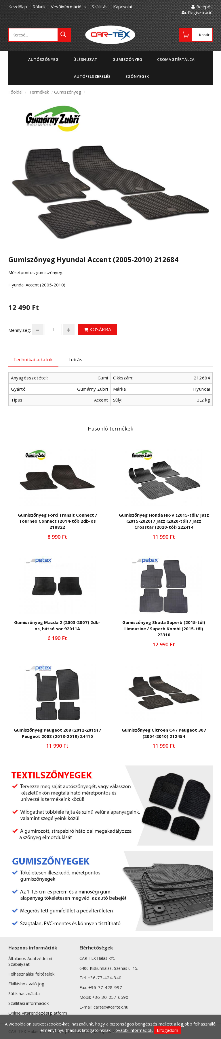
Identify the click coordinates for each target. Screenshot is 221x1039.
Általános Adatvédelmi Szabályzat (30, 961)
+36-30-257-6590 (110, 997)
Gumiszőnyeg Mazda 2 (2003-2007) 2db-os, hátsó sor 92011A (57, 625)
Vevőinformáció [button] (68, 6)
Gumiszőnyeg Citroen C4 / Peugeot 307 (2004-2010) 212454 (164, 733)
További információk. (133, 1030)
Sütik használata (24, 993)
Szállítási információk (28, 1003)
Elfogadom (167, 1030)
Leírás (75, 359)
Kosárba (97, 329)
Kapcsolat (123, 6)
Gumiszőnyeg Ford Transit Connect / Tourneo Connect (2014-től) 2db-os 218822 (57, 521)
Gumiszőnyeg (67, 92)
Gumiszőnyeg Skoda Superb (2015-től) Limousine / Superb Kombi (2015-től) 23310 (163, 628)
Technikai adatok (33, 359)
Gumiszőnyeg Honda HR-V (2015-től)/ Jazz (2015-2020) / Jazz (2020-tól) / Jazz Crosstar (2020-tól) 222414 (164, 521)
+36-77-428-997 (105, 987)
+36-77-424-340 (104, 977)
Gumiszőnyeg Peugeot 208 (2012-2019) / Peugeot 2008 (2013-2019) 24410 (57, 733)
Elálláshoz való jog (26, 983)
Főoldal (15, 92)
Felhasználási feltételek (31, 974)
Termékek (39, 92)
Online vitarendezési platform (37, 1013)
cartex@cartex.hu (111, 1007)
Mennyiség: (19, 330)
